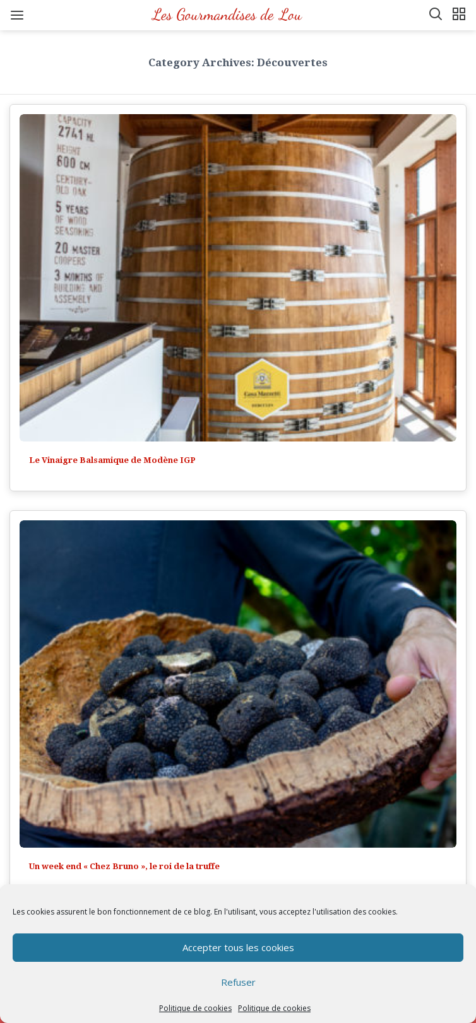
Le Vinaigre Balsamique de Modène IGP (112, 460)
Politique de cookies (195, 1008)
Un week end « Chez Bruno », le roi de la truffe (124, 866)
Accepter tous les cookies (238, 947)
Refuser (238, 982)
